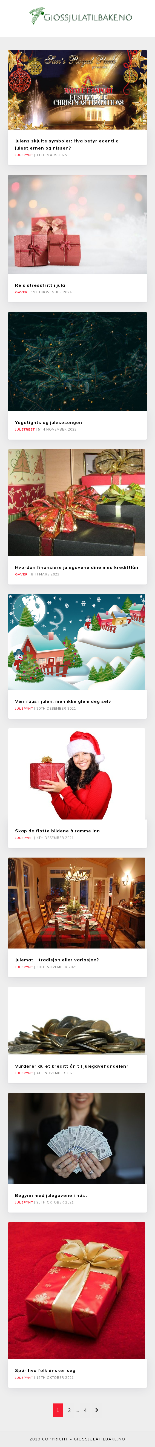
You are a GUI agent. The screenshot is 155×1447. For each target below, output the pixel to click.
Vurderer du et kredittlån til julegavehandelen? (72, 1066)
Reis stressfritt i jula (40, 285)
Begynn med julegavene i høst (51, 1195)
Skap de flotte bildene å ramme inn (57, 830)
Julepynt (24, 155)
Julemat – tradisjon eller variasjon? (57, 959)
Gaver (21, 292)
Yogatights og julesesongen (48, 422)
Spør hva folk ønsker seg (45, 1370)
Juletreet (25, 429)
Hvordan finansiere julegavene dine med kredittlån (76, 567)
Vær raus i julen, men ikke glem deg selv (63, 701)
